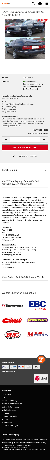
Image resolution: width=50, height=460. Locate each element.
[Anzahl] (25, 139)
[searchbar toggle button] (33, 3)
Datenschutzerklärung (10, 407)
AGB (3, 397)
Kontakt (5, 419)
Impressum (6, 394)
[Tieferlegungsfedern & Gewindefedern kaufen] (12, 320)
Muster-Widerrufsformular (12, 404)
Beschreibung (9, 170)
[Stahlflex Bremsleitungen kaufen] (37, 335)
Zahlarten (5, 413)
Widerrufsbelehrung (9, 401)
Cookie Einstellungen (10, 426)
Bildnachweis (7, 423)
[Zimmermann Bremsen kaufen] (12, 305)
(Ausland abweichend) (30, 89)
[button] (6, 139)
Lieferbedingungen (9, 410)
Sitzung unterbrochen (10, 416)
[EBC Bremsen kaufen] (37, 305)
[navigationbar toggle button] (46, 3)
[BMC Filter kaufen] (12, 335)
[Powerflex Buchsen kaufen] (37, 320)
